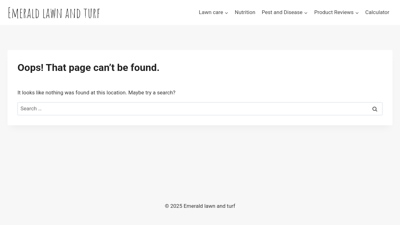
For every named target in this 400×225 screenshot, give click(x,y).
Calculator (377, 12)
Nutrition (245, 12)
